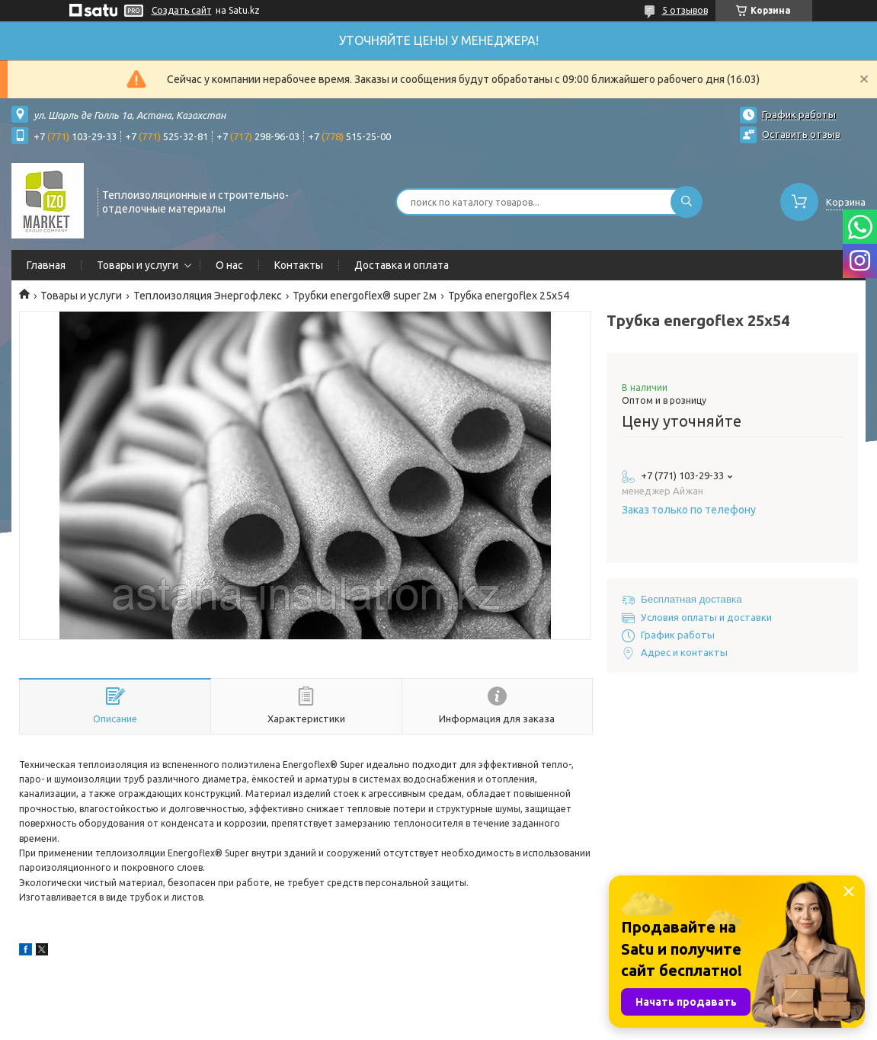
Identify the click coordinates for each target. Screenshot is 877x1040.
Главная (46, 265)
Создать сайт (182, 10)
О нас (229, 265)
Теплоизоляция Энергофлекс (207, 296)
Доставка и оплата (401, 265)
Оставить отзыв (801, 134)
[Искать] (687, 202)
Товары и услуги (137, 265)
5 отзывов (685, 10)
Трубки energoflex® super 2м (365, 296)
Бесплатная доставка (691, 599)
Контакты (298, 265)
